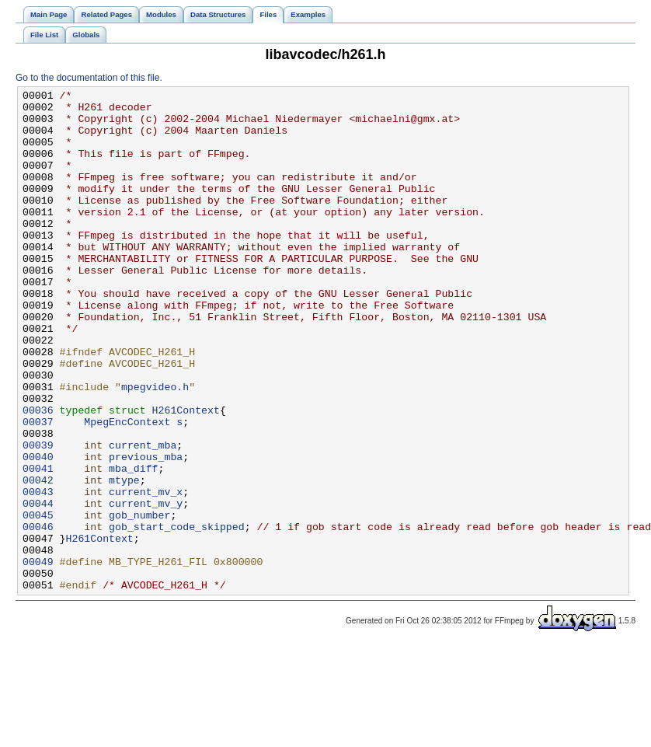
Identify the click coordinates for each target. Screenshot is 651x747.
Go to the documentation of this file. (89, 77)
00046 (38, 615)
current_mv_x (146, 573)
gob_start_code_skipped (177, 615)
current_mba (142, 517)
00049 (38, 657)
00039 (38, 517)
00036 (38, 475)
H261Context (186, 475)
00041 (38, 545)
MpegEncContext (127, 489)
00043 (38, 573)
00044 (38, 587)
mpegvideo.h (155, 447)
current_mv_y (146, 587)
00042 (38, 559)
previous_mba (146, 531)
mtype (124, 559)
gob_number (139, 601)
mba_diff (133, 545)
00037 (38, 489)
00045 (38, 601)
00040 (38, 531)
